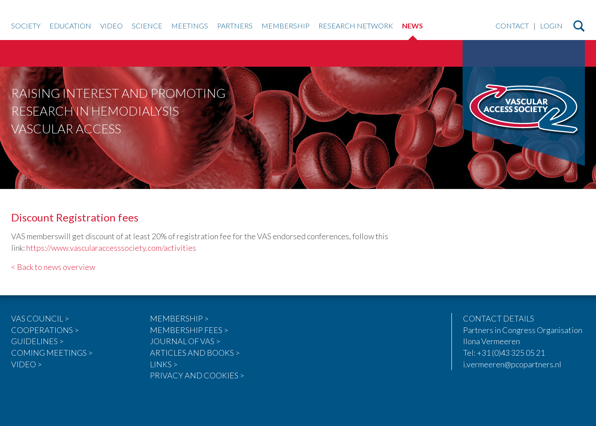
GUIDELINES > (37, 341)
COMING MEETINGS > (52, 353)
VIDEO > (26, 364)
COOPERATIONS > (45, 330)
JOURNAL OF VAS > (185, 341)
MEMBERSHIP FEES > (189, 330)
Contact (512, 26)
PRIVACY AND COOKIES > (197, 375)
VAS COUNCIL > (40, 318)
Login (551, 26)
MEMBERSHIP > (179, 318)
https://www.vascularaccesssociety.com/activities (111, 248)
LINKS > (163, 364)
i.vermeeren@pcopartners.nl (512, 364)
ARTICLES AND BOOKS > (195, 353)
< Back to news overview (53, 267)
